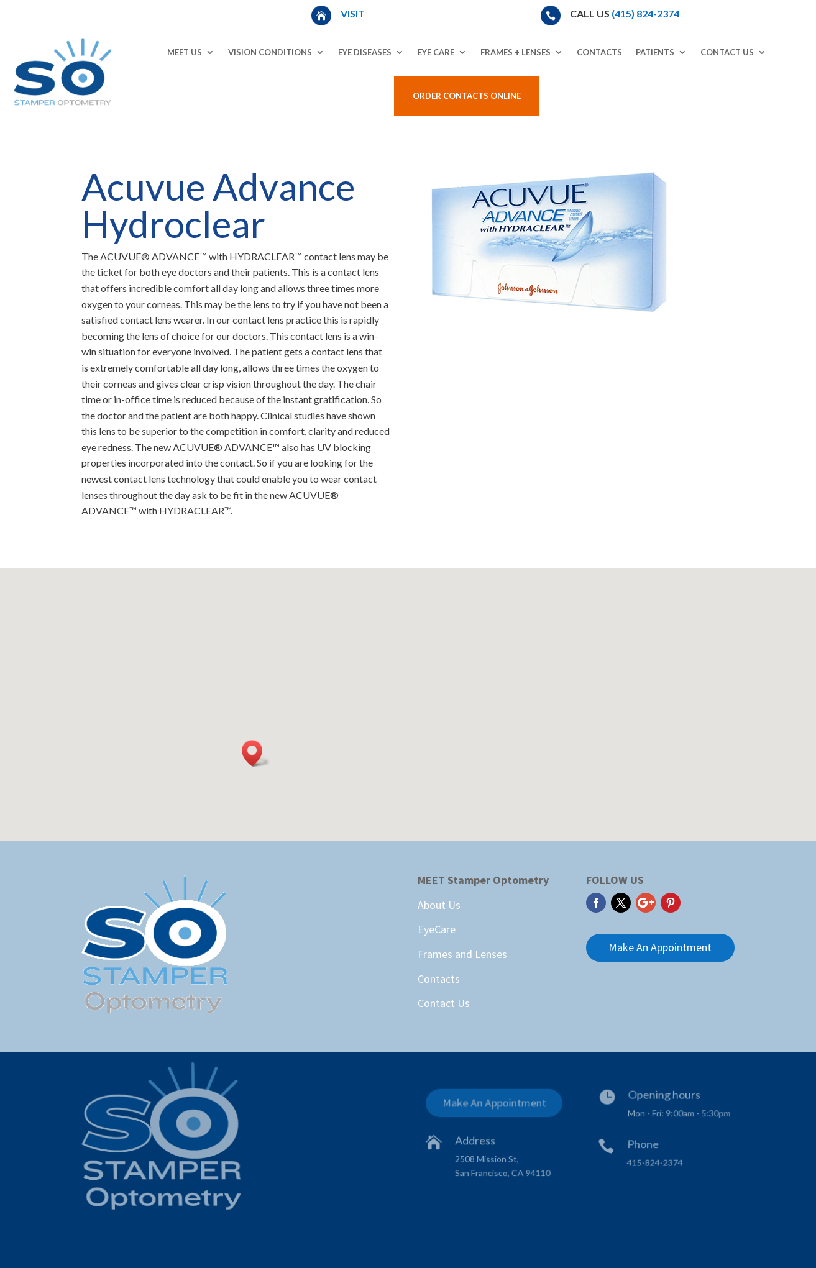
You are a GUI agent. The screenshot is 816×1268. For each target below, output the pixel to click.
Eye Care (436, 52)
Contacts (599, 52)
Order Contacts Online (467, 96)
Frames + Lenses (515, 52)
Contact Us (727, 52)
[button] (256, 753)
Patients (655, 52)
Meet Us (184, 52)
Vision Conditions (270, 52)
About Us (439, 905)
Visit (354, 13)
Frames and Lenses (462, 954)
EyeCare (437, 929)
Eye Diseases (365, 52)
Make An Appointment (660, 947)
